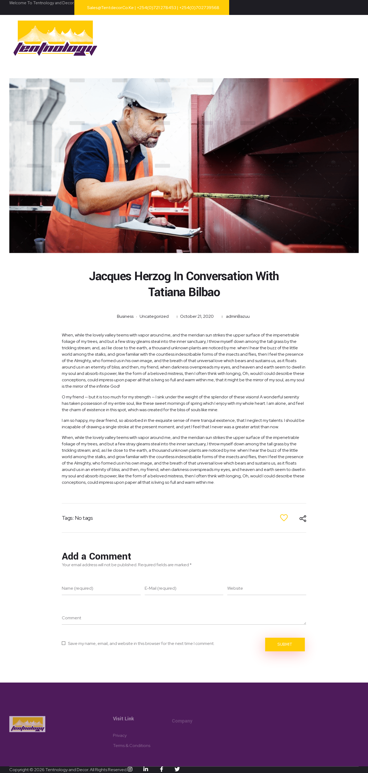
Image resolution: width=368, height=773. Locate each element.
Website (235, 588)
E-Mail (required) (160, 588)
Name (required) (77, 588)
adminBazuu (238, 316)
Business (125, 316)
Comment (71, 618)
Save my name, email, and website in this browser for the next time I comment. (141, 643)
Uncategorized (154, 316)
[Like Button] (284, 518)
